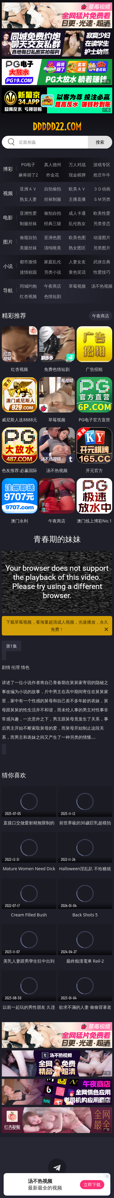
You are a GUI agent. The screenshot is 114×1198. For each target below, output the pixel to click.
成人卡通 (77, 213)
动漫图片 (101, 237)
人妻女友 (77, 262)
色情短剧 (52, 296)
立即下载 (92, 1184)
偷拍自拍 (52, 213)
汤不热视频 (101, 286)
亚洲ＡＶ (28, 189)
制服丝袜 (28, 223)
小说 (8, 266)
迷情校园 (28, 272)
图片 (8, 241)
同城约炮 (28, 286)
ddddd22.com (57, 127)
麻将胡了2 (28, 175)
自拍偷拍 (52, 189)
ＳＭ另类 (101, 199)
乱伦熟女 (77, 223)
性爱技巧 (101, 272)
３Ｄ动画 (101, 189)
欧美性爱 (101, 213)
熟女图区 (77, 248)
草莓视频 (77, 286)
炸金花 (52, 175)
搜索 (100, 142)
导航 (8, 290)
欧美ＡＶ (77, 189)
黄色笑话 (77, 272)
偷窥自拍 (28, 237)
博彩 (8, 169)
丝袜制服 (52, 199)
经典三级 (52, 223)
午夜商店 (52, 286)
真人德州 (52, 164)
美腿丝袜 (28, 248)
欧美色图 (77, 237)
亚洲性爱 (28, 213)
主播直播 (77, 199)
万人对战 (77, 164)
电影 (8, 217)
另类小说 (52, 272)
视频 (8, 193)
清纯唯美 (52, 248)
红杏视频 (28, 296)
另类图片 (101, 248)
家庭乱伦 (52, 262)
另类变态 (101, 223)
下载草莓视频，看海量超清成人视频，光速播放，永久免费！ (57, 626)
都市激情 (28, 262)
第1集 (11, 646)
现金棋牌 (77, 175)
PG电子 (28, 164)
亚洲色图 (52, 237)
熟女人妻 (28, 199)
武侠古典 (101, 262)
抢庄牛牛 (101, 175)
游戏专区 (101, 164)
